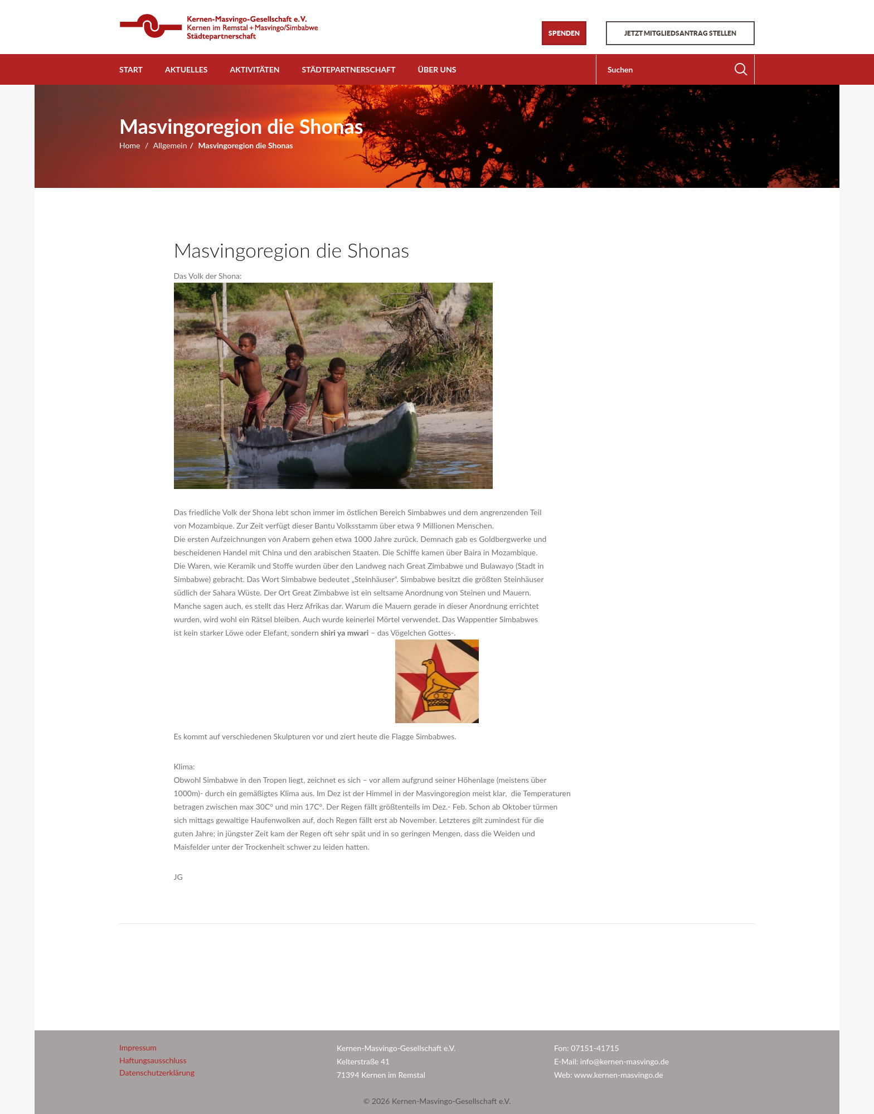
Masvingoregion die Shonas (292, 250)
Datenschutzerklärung (157, 1072)
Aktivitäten (254, 69)
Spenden (564, 33)
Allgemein (170, 145)
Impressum (138, 1047)
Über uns (437, 69)
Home (129, 145)
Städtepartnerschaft (349, 69)
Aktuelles (186, 69)
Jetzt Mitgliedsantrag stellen (680, 33)
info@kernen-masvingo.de (625, 1061)
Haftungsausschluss (153, 1060)
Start (131, 69)
